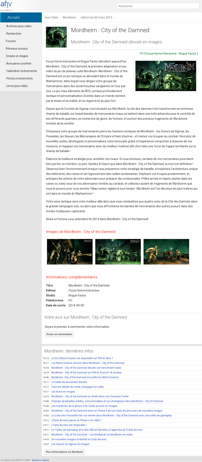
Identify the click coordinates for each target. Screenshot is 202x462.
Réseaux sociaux (15, 48)
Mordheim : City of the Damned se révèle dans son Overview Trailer (86, 396)
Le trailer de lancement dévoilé (65, 382)
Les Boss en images (59, 391)
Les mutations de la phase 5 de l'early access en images (80, 406)
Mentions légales (40, 460)
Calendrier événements (21, 71)
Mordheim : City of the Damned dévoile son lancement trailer (82, 367)
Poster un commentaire (59, 334)
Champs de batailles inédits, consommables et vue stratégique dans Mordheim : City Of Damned (103, 401)
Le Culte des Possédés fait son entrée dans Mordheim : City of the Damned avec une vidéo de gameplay (107, 415)
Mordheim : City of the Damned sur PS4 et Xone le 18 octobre (82, 372)
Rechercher (13, 33)
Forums (9, 41)
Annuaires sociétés (18, 63)
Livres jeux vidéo (17, 86)
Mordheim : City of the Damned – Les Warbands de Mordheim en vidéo (88, 434)
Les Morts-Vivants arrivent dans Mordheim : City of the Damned (83, 363)
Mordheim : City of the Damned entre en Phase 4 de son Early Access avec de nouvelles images (102, 410)
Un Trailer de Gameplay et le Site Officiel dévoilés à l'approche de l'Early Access (93, 429)
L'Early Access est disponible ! (64, 425)
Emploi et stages (17, 56)
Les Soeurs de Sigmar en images (66, 444)
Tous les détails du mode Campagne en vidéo (73, 386)
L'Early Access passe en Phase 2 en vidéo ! (72, 420)
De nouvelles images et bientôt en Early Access (75, 439)
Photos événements (19, 78)
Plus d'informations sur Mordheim (64, 452)
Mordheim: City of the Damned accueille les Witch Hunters (81, 377)
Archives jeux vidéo (18, 26)
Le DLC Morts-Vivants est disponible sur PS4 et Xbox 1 (78, 358)
